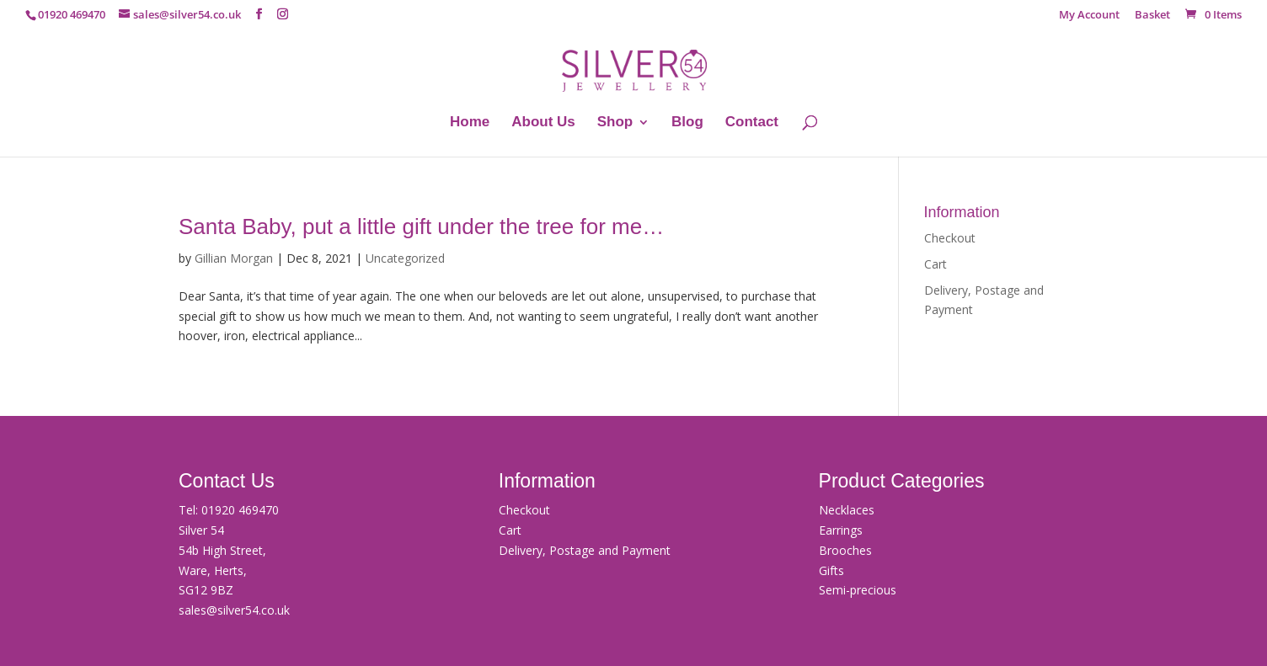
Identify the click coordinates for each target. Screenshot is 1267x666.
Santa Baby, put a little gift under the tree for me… (421, 226)
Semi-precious (857, 590)
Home (469, 123)
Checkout (950, 238)
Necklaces (846, 510)
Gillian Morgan (234, 258)
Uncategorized (405, 258)
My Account (1089, 15)
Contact (751, 123)
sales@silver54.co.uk (234, 610)
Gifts (831, 570)
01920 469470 (240, 510)
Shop (615, 123)
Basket (1152, 15)
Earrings (841, 530)
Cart (935, 264)
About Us (543, 123)
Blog (687, 123)
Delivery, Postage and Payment (585, 550)
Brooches (845, 550)
